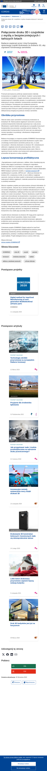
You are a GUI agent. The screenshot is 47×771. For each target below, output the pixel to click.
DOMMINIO (6, 252)
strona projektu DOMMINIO (10, 242)
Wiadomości (15, 16)
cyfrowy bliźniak (30, 261)
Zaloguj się (33, 5)
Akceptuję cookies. (23, 764)
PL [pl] (21, 26)
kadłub (32, 256)
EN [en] (6, 26)
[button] (39, 5)
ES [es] (10, 26)
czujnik (26, 252)
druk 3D (16, 252)
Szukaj (43, 5)
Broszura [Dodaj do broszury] (16, 682)
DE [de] (2, 26)
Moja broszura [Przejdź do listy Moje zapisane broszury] (29, 682)
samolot (34, 252)
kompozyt (6, 256)
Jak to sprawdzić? (40, 1)
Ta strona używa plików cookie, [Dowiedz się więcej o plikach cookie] (13, 757)
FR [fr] (14, 26)
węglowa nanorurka (19, 256)
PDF (25, 671)
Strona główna (5, 16)
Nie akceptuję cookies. (23, 768)
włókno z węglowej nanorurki (12, 261)
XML (25, 666)
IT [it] (17, 26)
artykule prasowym (32, 171)
